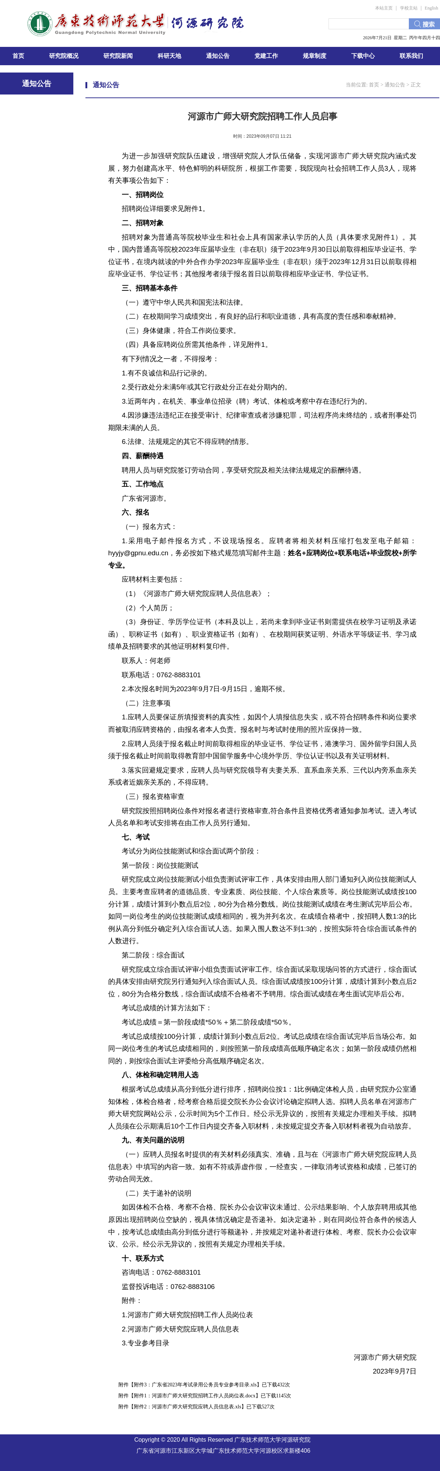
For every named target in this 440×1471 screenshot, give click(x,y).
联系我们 (411, 56)
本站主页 (384, 8)
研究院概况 (63, 56)
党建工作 (266, 56)
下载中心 (363, 56)
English (431, 8)
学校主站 (409, 8)
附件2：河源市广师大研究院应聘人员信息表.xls (187, 1406)
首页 (18, 56)
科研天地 (169, 56)
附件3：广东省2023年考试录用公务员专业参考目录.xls (195, 1384)
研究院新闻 (118, 56)
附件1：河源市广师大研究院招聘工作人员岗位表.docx (195, 1395)
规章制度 (314, 56)
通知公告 (218, 56)
